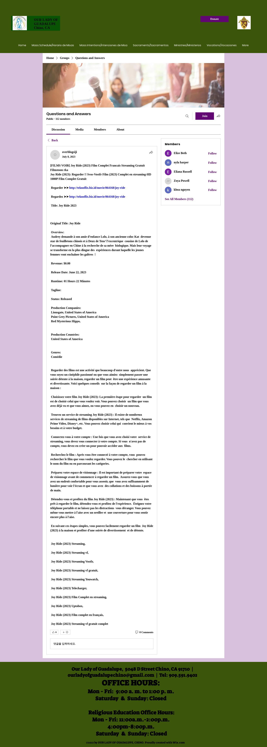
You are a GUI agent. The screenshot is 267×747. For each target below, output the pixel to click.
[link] (58, 129)
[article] (101, 400)
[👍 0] (54, 632)
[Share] (151, 152)
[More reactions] (65, 632)
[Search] (187, 116)
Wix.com (179, 742)
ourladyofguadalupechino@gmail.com (111, 675)
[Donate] (214, 19)
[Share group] (218, 116)
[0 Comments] (144, 632)
